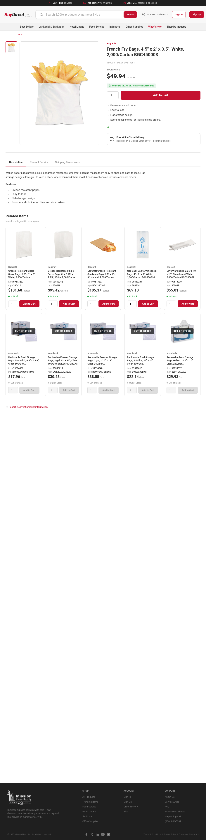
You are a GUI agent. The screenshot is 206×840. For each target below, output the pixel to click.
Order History (131, 806)
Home (20, 34)
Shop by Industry (176, 26)
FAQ (167, 806)
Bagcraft (111, 43)
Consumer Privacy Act (189, 834)
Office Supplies (134, 26)
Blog (126, 811)
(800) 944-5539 (173, 821)
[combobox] (80, 14)
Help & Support (173, 816)
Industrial (115, 26)
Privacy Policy (170, 834)
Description (15, 162)
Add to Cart (160, 95)
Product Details (39, 162)
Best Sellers (27, 26)
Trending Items (90, 801)
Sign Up (197, 14)
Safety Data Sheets (175, 811)
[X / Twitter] (92, 834)
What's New (155, 26)
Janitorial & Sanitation (51, 26)
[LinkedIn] (97, 834)
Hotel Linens (77, 26)
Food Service (96, 26)
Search (130, 14)
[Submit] (41, 14)
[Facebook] (86, 834)
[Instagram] (108, 834)
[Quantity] (113, 95)
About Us (170, 796)
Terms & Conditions (152, 834)
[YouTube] (103, 834)
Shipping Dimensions (67, 162)
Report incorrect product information (28, 407)
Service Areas (172, 801)
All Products (88, 796)
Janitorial (87, 816)
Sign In (179, 14)
